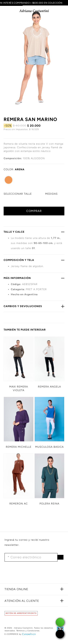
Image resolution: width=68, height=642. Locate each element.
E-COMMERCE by (20, 634)
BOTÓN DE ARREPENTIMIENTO (21, 613)
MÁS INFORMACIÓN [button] (34, 278)
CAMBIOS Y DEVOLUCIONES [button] (34, 306)
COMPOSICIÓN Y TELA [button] (34, 260)
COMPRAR (34, 211)
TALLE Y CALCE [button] (34, 231)
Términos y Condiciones (28, 630)
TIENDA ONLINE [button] (16, 589)
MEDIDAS (51, 193)
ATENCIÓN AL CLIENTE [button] (22, 601)
